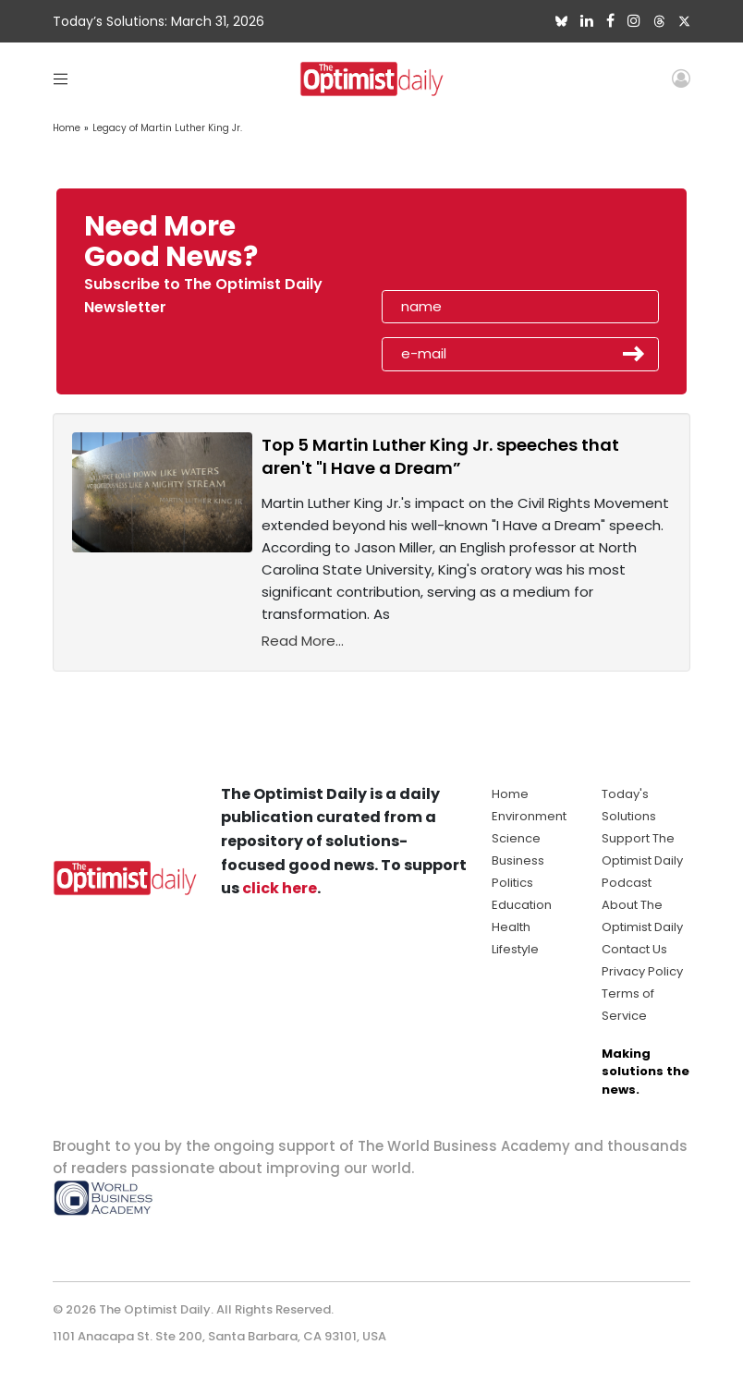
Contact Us (634, 949)
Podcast (627, 882)
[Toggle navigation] (60, 78)
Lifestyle (515, 949)
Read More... (303, 640)
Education (522, 905)
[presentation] (489, 247)
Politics (512, 882)
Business (518, 860)
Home (66, 128)
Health (511, 927)
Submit (634, 353)
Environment (529, 816)
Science (516, 838)
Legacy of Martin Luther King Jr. (167, 128)
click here (279, 888)
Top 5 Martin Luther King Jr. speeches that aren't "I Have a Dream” (440, 456)
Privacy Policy (642, 971)
